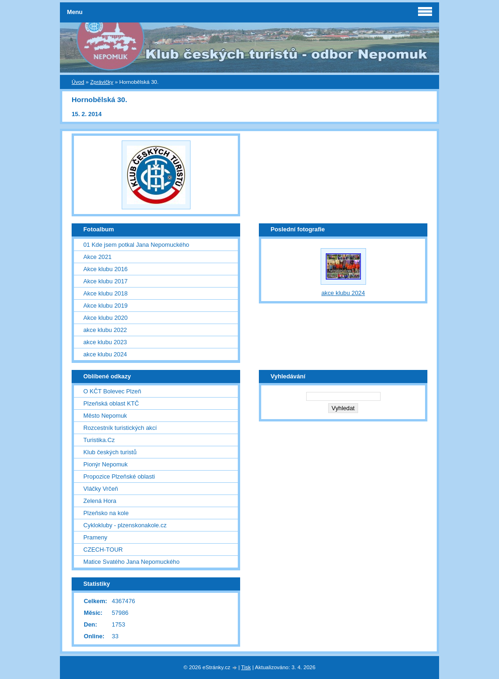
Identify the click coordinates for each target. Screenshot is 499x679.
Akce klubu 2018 (105, 293)
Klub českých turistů (110, 452)
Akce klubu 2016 (105, 269)
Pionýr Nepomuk (105, 464)
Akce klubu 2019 (105, 305)
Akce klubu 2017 (105, 281)
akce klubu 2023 (105, 342)
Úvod (78, 82)
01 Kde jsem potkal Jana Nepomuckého (136, 244)
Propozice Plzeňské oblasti (119, 476)
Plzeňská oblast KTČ (111, 403)
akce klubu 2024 (105, 354)
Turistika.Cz (99, 439)
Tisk (246, 667)
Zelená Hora (99, 500)
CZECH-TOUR (103, 549)
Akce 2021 (97, 256)
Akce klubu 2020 (105, 317)
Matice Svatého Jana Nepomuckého (131, 561)
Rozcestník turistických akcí (120, 427)
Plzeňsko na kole (106, 513)
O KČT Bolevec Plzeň (112, 391)
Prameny (95, 537)
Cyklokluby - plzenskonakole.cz (125, 525)
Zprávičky (101, 82)
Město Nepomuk (105, 415)
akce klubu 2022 (105, 329)
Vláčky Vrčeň (100, 488)
